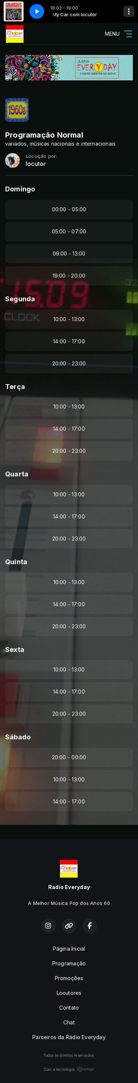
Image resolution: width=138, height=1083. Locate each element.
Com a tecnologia (69, 1069)
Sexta (14, 649)
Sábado (18, 737)
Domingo (20, 189)
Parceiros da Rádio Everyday (69, 1037)
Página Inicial (69, 948)
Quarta (16, 474)
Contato (69, 1007)
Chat (69, 1022)
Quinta (16, 562)
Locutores (69, 993)
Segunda (20, 299)
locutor (36, 163)
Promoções (69, 978)
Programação (69, 963)
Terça (15, 386)
